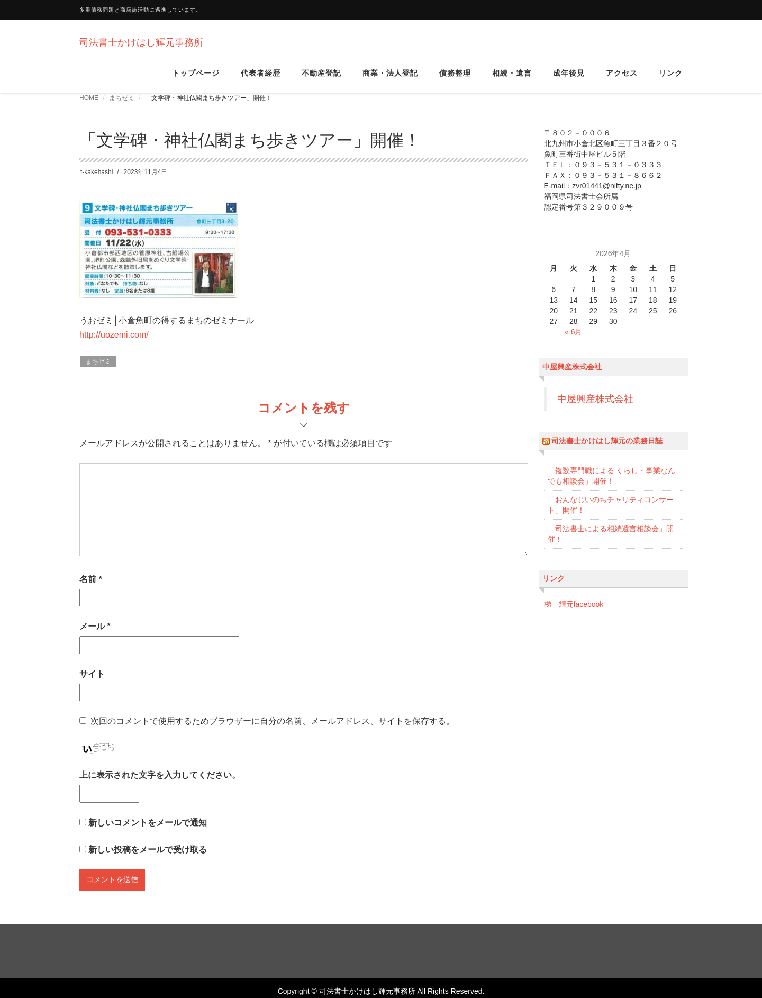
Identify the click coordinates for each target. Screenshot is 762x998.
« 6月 (573, 342)
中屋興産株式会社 (572, 377)
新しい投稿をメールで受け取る (147, 859)
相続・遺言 (512, 79)
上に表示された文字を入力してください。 (159, 785)
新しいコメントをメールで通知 (147, 832)
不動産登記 (321, 79)
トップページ (196, 79)
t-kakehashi (96, 182)
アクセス (622, 79)
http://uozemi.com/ (114, 344)
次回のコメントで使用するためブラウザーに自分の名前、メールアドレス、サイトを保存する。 (272, 731)
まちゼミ (121, 108)
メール (95, 636)
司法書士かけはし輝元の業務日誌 (607, 451)
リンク (671, 79)
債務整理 (455, 79)
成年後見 (569, 79)
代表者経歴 (260, 79)
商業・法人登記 (390, 79)
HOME (88, 108)
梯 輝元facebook (574, 614)
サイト (92, 683)
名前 (90, 589)
